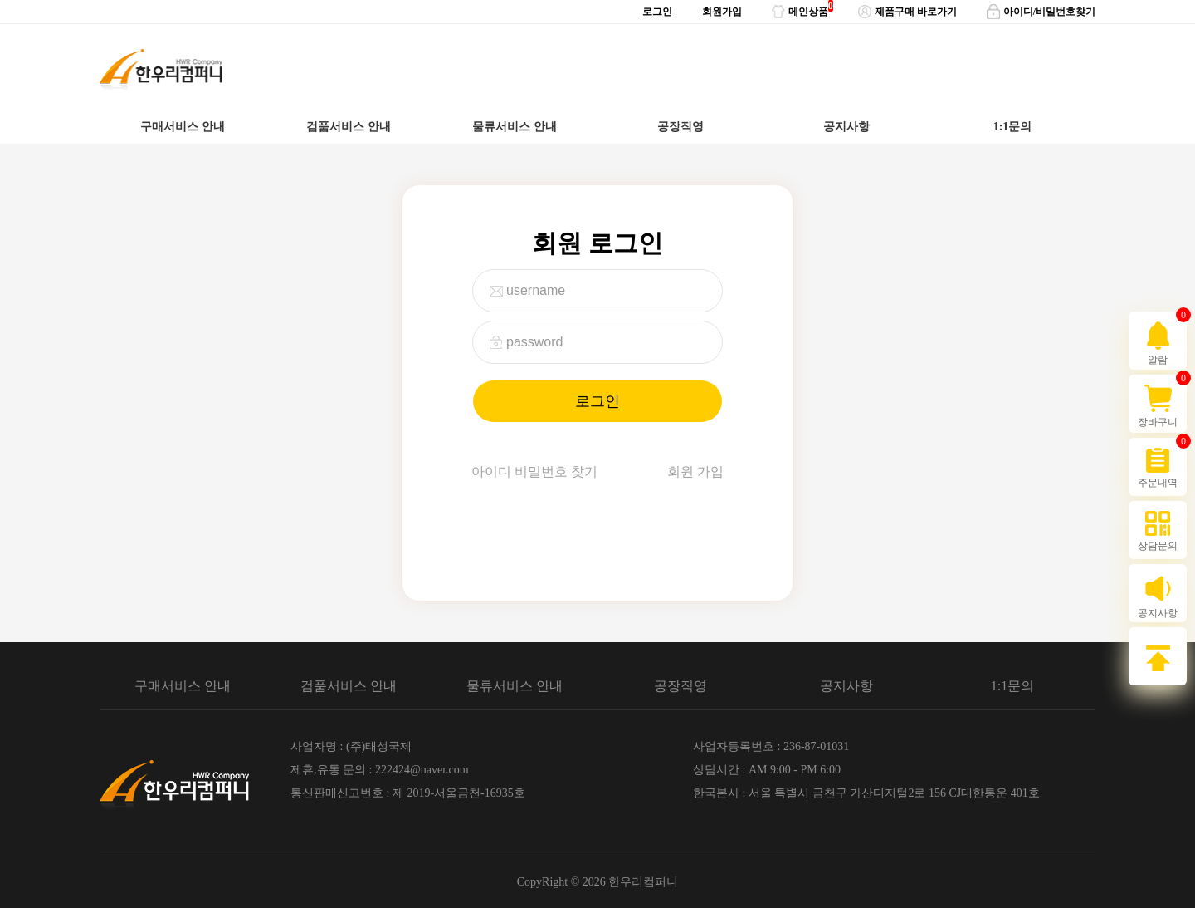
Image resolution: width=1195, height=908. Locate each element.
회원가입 (722, 11)
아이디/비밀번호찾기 (1041, 11)
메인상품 (800, 9)
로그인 (657, 11)
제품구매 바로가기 (907, 11)
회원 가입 (695, 471)
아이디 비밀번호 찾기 (534, 471)
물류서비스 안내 (514, 126)
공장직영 (680, 126)
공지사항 (846, 126)
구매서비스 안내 (182, 126)
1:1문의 (1012, 126)
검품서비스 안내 (348, 126)
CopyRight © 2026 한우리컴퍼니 (598, 882)
